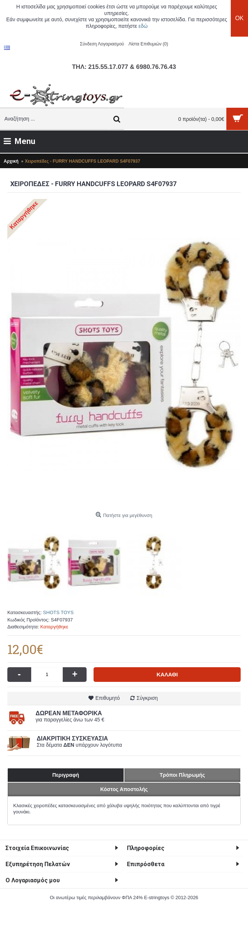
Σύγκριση (147, 698)
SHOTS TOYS (58, 612)
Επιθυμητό (107, 698)
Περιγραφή (65, 775)
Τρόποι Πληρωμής (182, 775)
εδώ (143, 26)
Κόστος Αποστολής (124, 789)
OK (239, 18)
